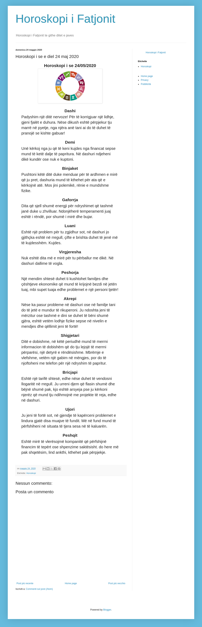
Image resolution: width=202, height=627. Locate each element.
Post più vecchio (116, 583)
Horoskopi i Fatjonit (65, 18)
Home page (71, 583)
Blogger (107, 609)
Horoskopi (31, 473)
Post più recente (25, 583)
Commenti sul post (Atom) (39, 589)
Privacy (144, 80)
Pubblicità (146, 84)
